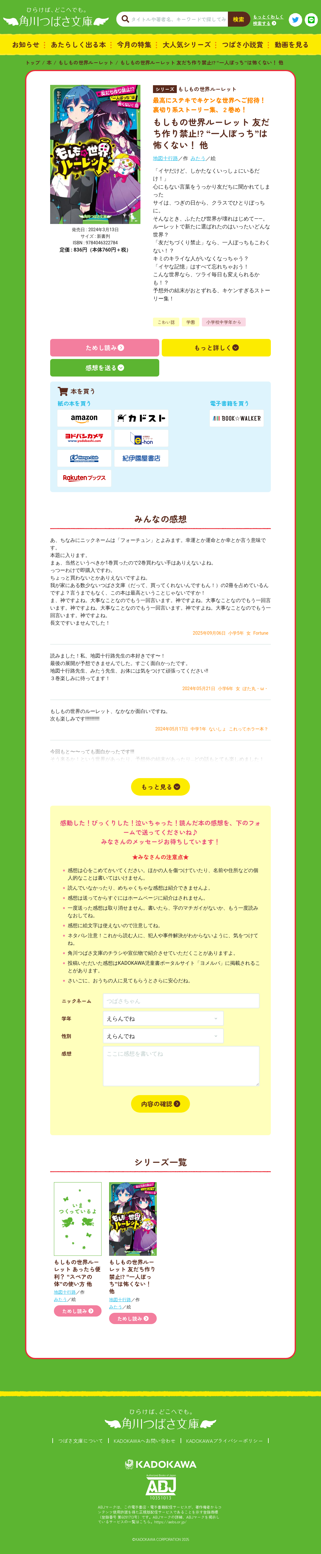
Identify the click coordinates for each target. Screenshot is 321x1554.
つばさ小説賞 (242, 44)
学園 (190, 322)
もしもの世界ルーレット (85, 62)
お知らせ (25, 44)
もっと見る (156, 786)
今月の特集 (134, 44)
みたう (198, 158)
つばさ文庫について (80, 1440)
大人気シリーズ (187, 44)
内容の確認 (156, 1103)
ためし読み (101, 347)
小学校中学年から (223, 322)
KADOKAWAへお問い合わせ (145, 1440)
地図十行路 (165, 158)
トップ (32, 62)
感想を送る (101, 367)
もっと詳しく (213, 347)
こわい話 (166, 322)
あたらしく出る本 (78, 44)
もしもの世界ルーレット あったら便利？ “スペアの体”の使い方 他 (77, 1273)
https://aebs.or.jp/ (170, 1521)
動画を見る (292, 44)
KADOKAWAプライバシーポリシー (224, 1440)
